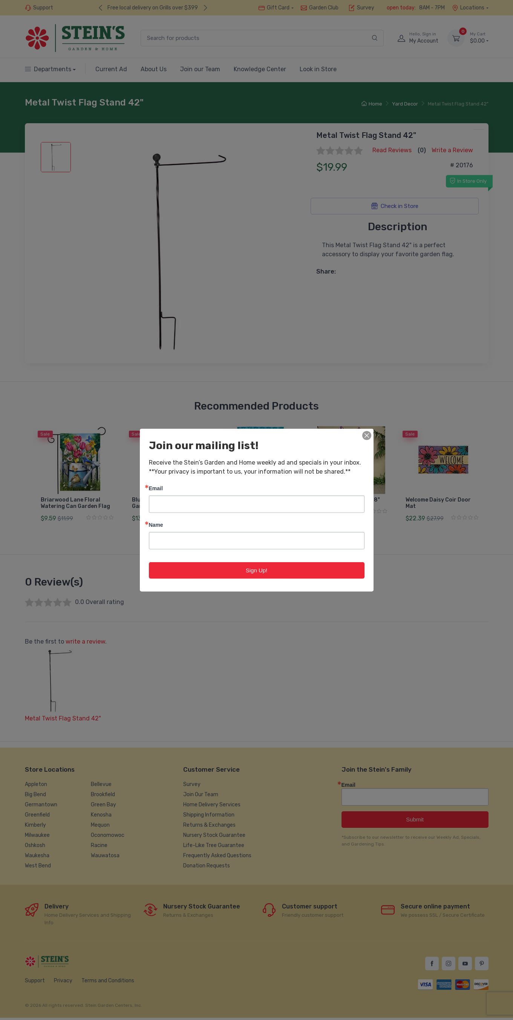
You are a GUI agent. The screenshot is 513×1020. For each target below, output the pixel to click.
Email (156, 488)
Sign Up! (257, 570)
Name (156, 524)
